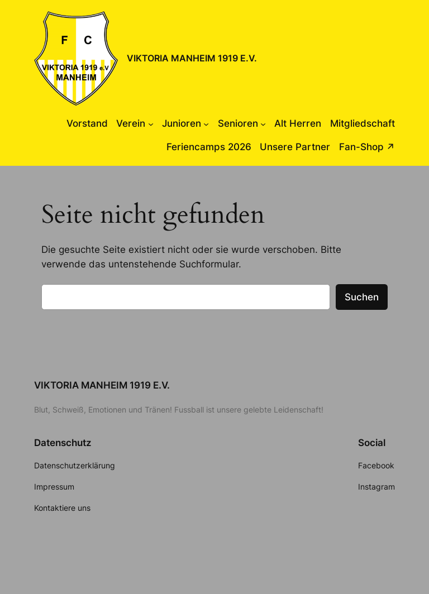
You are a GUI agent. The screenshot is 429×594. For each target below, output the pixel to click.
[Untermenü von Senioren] (263, 123)
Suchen (362, 297)
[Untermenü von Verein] (151, 123)
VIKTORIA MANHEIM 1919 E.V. (192, 58)
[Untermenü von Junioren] (206, 123)
